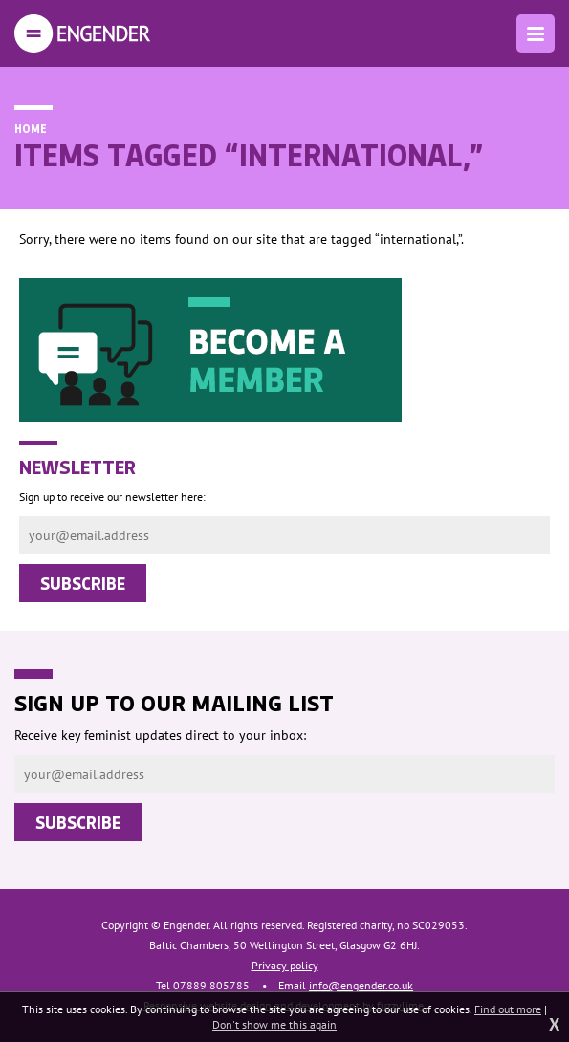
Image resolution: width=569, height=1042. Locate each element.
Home (30, 128)
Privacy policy (285, 965)
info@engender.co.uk (361, 985)
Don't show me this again (274, 1024)
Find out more (507, 1009)
